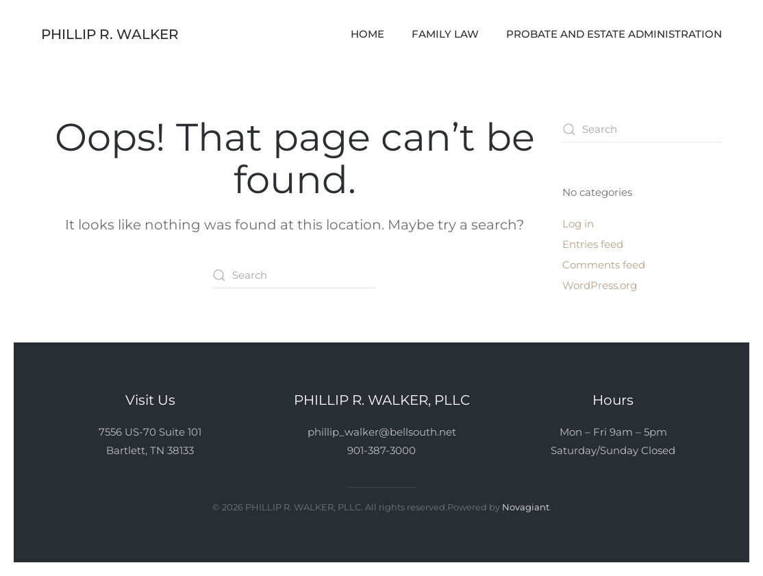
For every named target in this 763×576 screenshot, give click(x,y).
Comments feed (603, 264)
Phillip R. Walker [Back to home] (110, 34)
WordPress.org (599, 285)
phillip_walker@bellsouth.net (382, 431)
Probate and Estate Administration (614, 33)
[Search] (294, 275)
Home (367, 33)
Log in (578, 223)
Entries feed (592, 244)
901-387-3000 (381, 450)
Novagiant (525, 506)
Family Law (445, 33)
